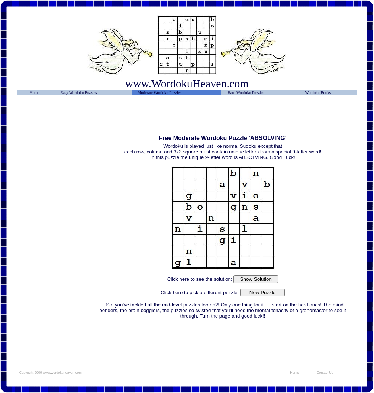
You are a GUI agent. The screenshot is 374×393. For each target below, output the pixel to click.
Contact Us (325, 372)
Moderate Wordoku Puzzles (159, 93)
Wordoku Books (318, 93)
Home (34, 93)
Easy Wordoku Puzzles (79, 93)
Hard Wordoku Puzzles (246, 93)
